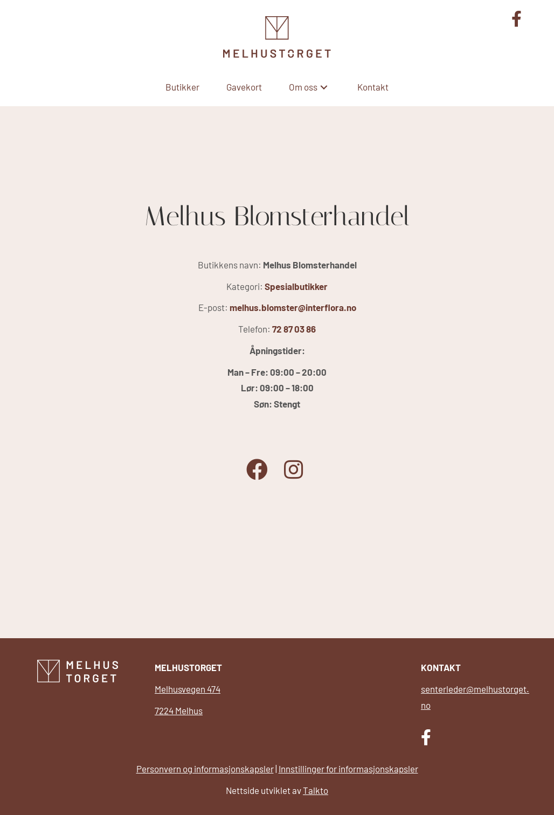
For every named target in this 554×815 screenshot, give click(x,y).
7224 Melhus (179, 710)
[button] (323, 87)
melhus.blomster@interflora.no (293, 307)
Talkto (315, 790)
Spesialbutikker (296, 286)
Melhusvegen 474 (187, 688)
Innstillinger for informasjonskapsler (348, 768)
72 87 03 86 (294, 328)
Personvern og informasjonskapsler (205, 768)
